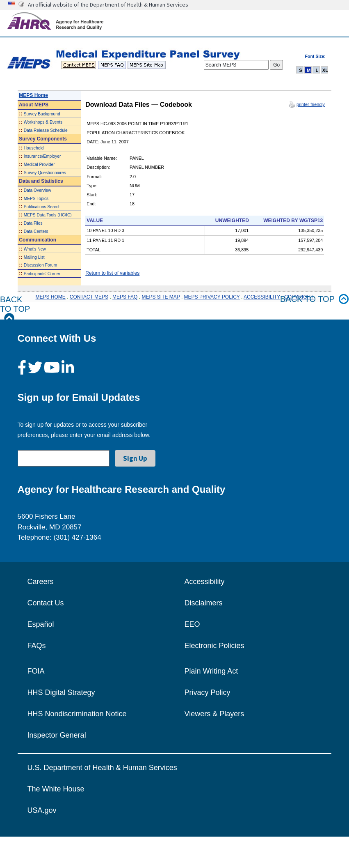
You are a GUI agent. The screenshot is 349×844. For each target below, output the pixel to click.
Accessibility (205, 581)
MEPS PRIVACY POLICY (212, 297)
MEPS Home (33, 95)
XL (325, 70)
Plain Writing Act (211, 671)
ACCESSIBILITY (262, 297)
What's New (35, 249)
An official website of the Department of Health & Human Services (108, 4)
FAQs (36, 646)
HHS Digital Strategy (61, 692)
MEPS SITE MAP (160, 297)
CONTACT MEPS (89, 297)
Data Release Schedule (46, 130)
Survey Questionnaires (45, 172)
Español (40, 624)
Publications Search (42, 207)
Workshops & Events (43, 122)
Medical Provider (39, 164)
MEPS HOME (50, 297)
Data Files (33, 223)
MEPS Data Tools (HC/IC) (48, 215)
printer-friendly (311, 104)
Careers (40, 581)
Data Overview (37, 190)
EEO (192, 624)
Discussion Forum (40, 265)
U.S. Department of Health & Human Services (102, 768)
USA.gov (42, 810)
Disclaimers (204, 603)
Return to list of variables (112, 273)
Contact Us (45, 603)
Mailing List (34, 257)
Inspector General (56, 735)
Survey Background (42, 114)
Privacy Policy (207, 692)
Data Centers (36, 231)
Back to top (314, 299)
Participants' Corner (42, 273)
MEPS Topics (36, 198)
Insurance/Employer (42, 156)
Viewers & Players (214, 714)
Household (34, 148)
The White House (55, 789)
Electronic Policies (214, 646)
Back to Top (15, 309)
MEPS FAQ (124, 297)
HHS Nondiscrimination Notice (77, 714)
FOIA (36, 671)
